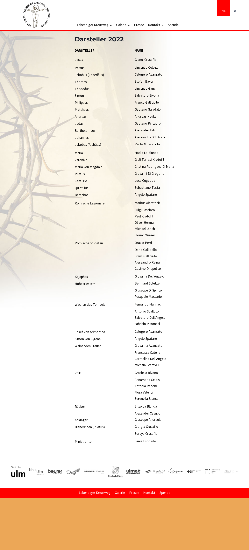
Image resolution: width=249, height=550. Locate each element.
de (223, 11)
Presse (139, 25)
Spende (173, 25)
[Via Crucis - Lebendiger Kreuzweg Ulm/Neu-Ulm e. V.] (36, 15)
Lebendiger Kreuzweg (94, 492)
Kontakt (149, 492)
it (235, 11)
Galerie (120, 492)
